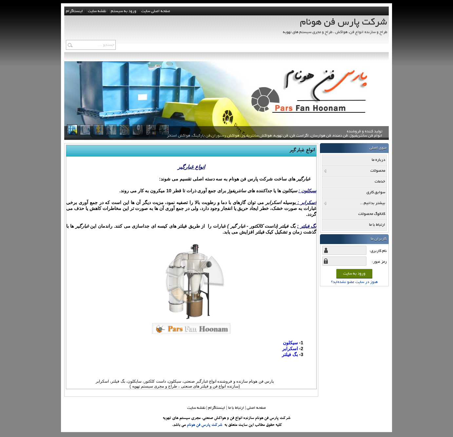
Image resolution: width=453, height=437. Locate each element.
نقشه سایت (196, 408)
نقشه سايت (97, 11)
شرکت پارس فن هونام (204, 425)
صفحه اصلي (256, 408)
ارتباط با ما (236, 408)
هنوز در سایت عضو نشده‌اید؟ (354, 282)
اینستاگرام (74, 11)
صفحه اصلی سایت (155, 11)
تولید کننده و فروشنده (274, 136)
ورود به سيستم (123, 11)
